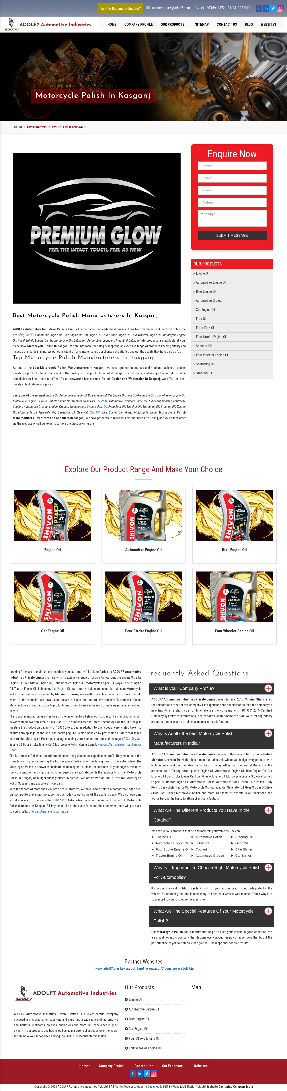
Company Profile (138, 24)
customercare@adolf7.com (171, 8)
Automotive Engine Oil (211, 282)
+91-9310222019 (238, 8)
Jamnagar (62, 811)
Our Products (174, 24)
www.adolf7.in (183, 968)
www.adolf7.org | (108, 968)
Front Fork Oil (205, 328)
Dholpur (33, 811)
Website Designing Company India (230, 1086)
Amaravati (47, 811)
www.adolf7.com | (159, 968)
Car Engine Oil (205, 310)
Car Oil (95, 412)
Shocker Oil (204, 346)
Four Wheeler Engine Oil (212, 355)
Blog (249, 24)
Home (111, 24)
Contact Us (227, 24)
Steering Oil (204, 373)
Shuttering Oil (205, 364)
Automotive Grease (209, 300)
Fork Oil (201, 319)
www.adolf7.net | (133, 968)
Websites (268, 24)
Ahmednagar (117, 744)
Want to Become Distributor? (120, 8)
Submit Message (232, 235)
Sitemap (202, 24)
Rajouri (102, 744)
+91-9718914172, (213, 8)
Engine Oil (26, 335)
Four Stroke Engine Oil (211, 337)
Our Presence (172, 1066)
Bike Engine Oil (206, 291)
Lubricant (100, 401)
